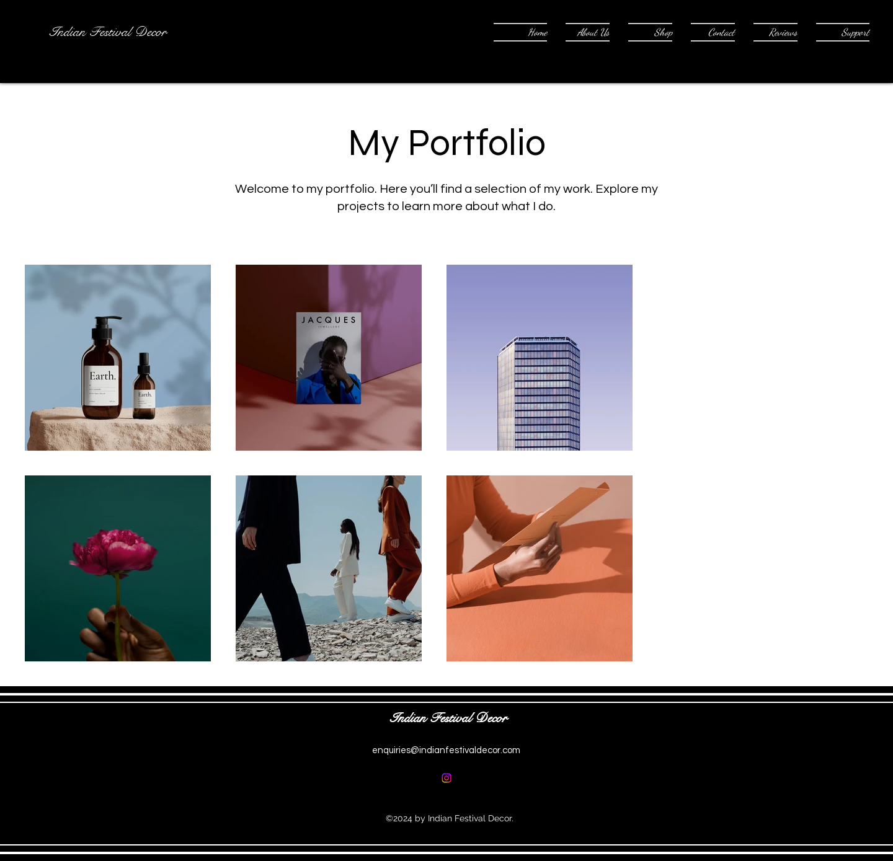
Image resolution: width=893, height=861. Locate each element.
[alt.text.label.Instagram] (446, 778)
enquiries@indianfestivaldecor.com (446, 750)
